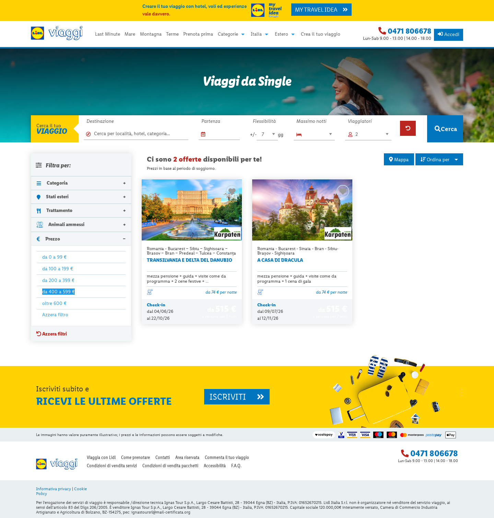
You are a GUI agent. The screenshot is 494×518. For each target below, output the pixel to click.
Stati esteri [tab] (53, 196)
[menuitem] (107, 34)
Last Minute (107, 34)
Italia (256, 34)
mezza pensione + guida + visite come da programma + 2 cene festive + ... (186, 278)
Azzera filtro (55, 314)
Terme (172, 34)
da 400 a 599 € (58, 292)
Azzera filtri (51, 334)
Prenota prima (198, 34)
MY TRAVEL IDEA (321, 9)
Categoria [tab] (52, 183)
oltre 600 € (54, 303)
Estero (281, 34)
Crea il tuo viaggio (320, 34)
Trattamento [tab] (54, 210)
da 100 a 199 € (57, 269)
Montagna (151, 34)
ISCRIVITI (237, 397)
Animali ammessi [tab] (60, 224)
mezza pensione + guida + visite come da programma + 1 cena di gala (297, 278)
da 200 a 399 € (58, 280)
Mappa (399, 159)
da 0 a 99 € (54, 257)
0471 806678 (409, 31)
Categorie (228, 34)
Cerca (446, 128)
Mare (130, 34)
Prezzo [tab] (48, 239)
